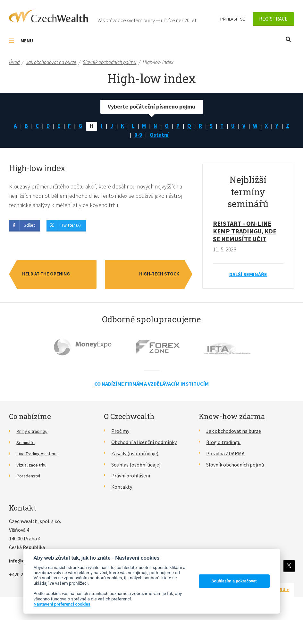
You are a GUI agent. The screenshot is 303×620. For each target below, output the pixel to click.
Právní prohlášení (130, 477)
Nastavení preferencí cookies (62, 604)
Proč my (120, 433)
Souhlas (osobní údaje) (136, 466)
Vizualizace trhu (33, 466)
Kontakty (121, 488)
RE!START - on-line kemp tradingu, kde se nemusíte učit (244, 233)
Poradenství (29, 477)
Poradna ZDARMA (225, 455)
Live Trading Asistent (39, 455)
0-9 (143, 136)
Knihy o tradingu (34, 433)
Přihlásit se (232, 19)
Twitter (288, 567)
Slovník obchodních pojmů (235, 466)
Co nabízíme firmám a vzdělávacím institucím (151, 385)
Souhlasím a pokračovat (234, 581)
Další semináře (248, 276)
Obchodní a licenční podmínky (144, 444)
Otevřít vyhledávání (288, 39)
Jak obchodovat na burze (233, 433)
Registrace (273, 18)
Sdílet (29, 227)
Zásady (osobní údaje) (134, 455)
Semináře (26, 444)
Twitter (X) (71, 227)
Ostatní (165, 136)
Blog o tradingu (223, 444)
